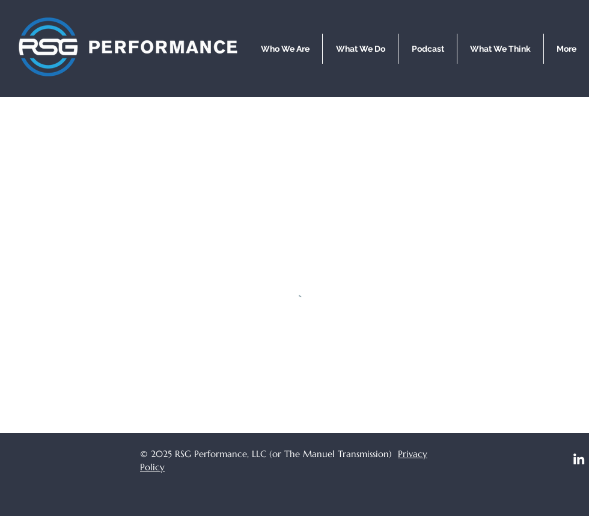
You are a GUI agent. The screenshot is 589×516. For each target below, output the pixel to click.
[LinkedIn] (579, 459)
